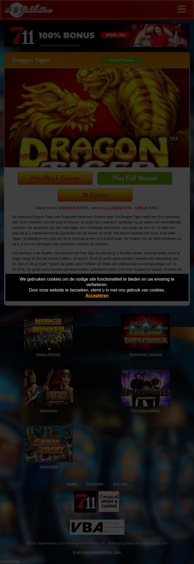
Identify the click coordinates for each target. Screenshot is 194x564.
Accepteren (97, 295)
